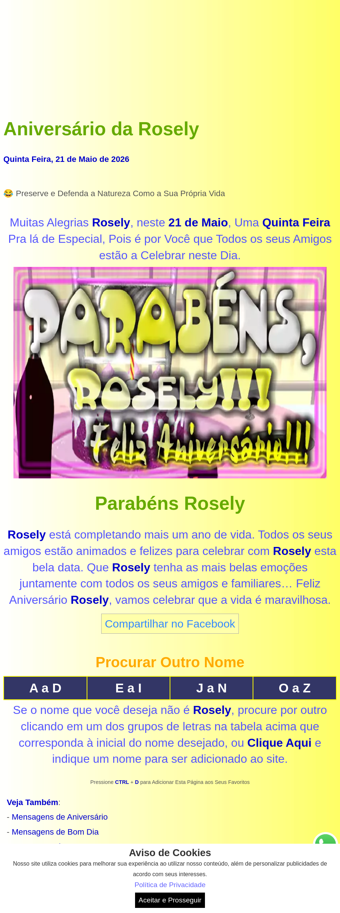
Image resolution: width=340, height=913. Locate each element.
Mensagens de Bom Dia (55, 831)
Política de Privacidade (169, 885)
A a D (45, 688)
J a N (211, 688)
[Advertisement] (169, 54)
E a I (128, 688)
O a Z (294, 688)
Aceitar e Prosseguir (170, 900)
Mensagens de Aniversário (60, 816)
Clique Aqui (279, 742)
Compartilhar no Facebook (170, 623)
